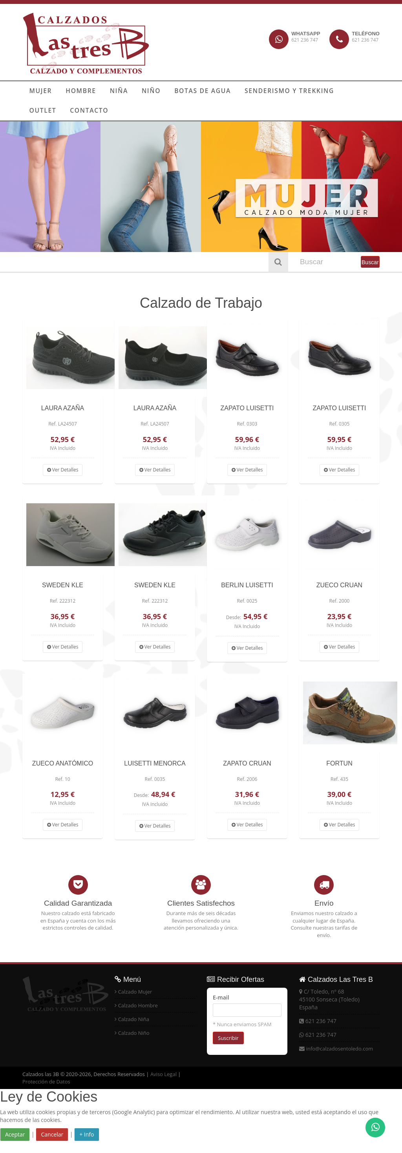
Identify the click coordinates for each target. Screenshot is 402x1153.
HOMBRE (76, 91)
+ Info (86, 1134)
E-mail (221, 997)
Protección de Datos (46, 1081)
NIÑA (112, 91)
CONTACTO (47, 110)
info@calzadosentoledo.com (339, 1048)
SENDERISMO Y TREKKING (272, 91)
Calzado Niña (133, 1019)
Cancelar (52, 1134)
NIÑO (142, 91)
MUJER (39, 91)
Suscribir (228, 1038)
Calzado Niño (134, 1032)
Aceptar (15, 1134)
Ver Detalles (63, 469)
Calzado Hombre (138, 1005)
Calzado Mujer (135, 991)
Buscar (370, 262)
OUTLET (340, 91)
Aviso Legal (163, 1074)
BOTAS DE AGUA (190, 91)
